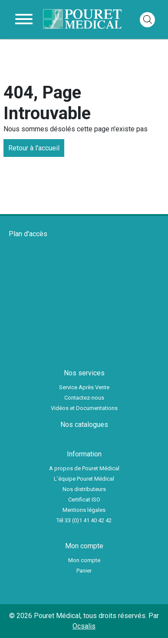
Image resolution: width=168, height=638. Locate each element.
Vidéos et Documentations (84, 408)
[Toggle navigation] (24, 19)
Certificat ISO (84, 499)
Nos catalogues (84, 424)
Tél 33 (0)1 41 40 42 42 (84, 520)
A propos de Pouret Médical (84, 468)
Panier (84, 570)
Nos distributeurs (84, 489)
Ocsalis (84, 626)
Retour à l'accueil (33, 148)
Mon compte (84, 560)
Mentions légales (84, 510)
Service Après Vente (84, 387)
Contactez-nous (84, 397)
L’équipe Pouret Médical (84, 478)
